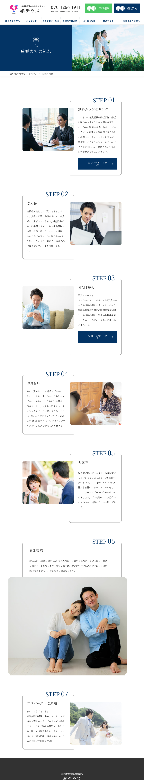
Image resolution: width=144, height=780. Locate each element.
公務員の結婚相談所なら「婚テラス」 (22, 73)
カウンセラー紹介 (50, 20)
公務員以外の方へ (131, 20)
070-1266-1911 (65, 7)
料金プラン (31, 20)
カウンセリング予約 (97, 163)
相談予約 (126, 8)
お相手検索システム (97, 336)
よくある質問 (89, 20)
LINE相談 (98, 8)
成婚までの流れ (70, 20)
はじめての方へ (12, 20)
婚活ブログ (108, 20)
